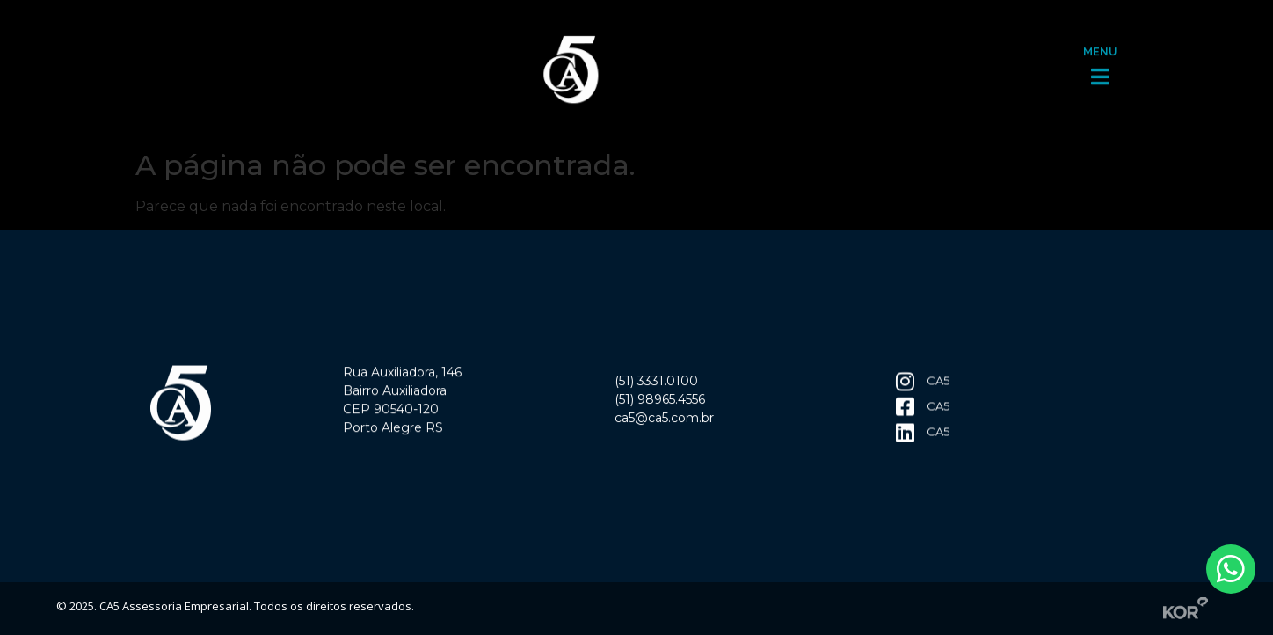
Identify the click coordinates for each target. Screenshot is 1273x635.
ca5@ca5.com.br (664, 420)
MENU (1100, 47)
